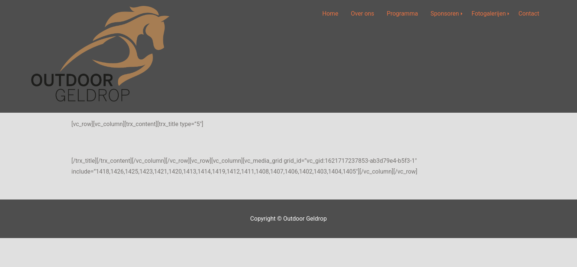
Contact (528, 13)
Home (330, 13)
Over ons (362, 13)
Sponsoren (444, 13)
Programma (402, 13)
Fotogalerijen (489, 13)
